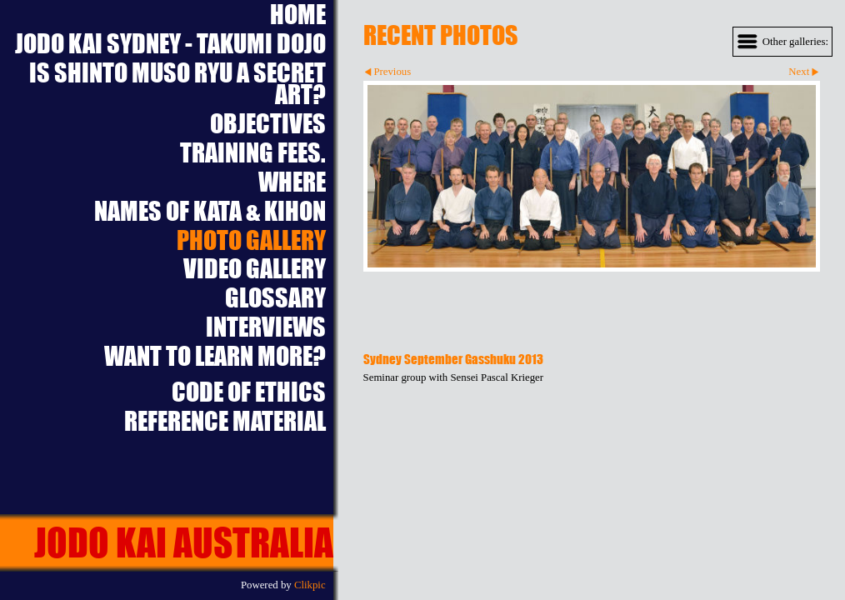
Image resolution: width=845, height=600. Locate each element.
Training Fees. (253, 153)
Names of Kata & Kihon (210, 211)
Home (298, 14)
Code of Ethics (249, 392)
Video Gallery (254, 268)
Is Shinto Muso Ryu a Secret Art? (177, 84)
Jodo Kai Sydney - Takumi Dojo (170, 43)
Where (292, 182)
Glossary (275, 297)
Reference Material (225, 421)
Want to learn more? (215, 356)
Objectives (268, 123)
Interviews (266, 327)
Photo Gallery (251, 240)
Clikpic (310, 585)
